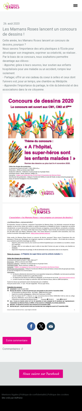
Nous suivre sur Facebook (41, 374)
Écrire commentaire (16, 340)
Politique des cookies (58, 394)
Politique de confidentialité (33, 394)
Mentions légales (10, 394)
